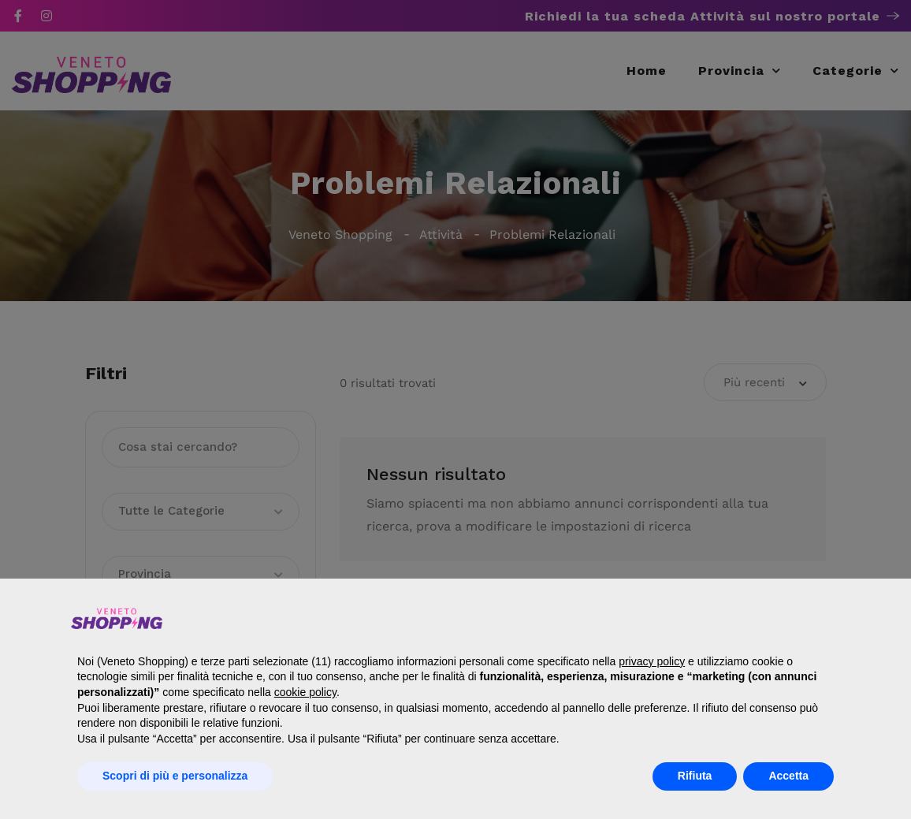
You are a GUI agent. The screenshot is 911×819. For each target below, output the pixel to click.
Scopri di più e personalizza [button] (174, 775)
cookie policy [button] (305, 692)
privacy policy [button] (652, 661)
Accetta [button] (788, 775)
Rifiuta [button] (695, 775)
